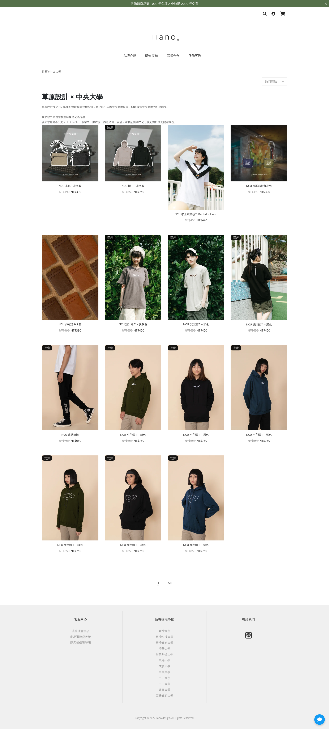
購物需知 (151, 55)
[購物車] (282, 14)
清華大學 (164, 648)
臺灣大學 (164, 631)
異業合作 (173, 55)
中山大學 (164, 684)
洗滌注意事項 (80, 631)
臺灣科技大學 (164, 637)
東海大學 (164, 660)
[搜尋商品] (265, 14)
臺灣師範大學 (164, 643)
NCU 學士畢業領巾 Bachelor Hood (196, 214)
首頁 (45, 71)
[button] (319, 719)
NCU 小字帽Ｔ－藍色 (259, 435)
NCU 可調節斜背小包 (259, 186)
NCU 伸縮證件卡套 (70, 324)
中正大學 (164, 678)
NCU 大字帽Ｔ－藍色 (196, 545)
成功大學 (164, 666)
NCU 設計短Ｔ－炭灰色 (133, 324)
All (169, 583)
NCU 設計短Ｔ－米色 (196, 324)
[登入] (273, 14)
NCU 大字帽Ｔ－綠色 (70, 545)
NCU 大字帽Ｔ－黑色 (133, 545)
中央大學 (55, 71)
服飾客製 (195, 55)
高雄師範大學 (164, 696)
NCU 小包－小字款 (70, 186)
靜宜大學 (164, 690)
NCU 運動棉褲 (70, 435)
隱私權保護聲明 (80, 643)
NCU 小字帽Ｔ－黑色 (196, 435)
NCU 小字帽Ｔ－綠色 (133, 435)
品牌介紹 (130, 55)
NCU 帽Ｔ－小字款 (133, 186)
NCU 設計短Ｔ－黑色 (259, 324)
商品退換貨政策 (80, 637)
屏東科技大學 (164, 654)
